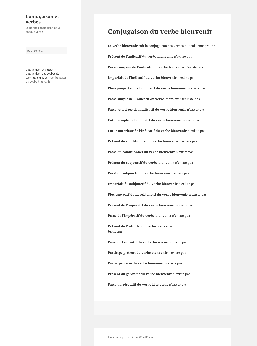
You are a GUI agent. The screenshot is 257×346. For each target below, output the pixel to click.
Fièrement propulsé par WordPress (130, 337)
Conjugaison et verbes (42, 19)
